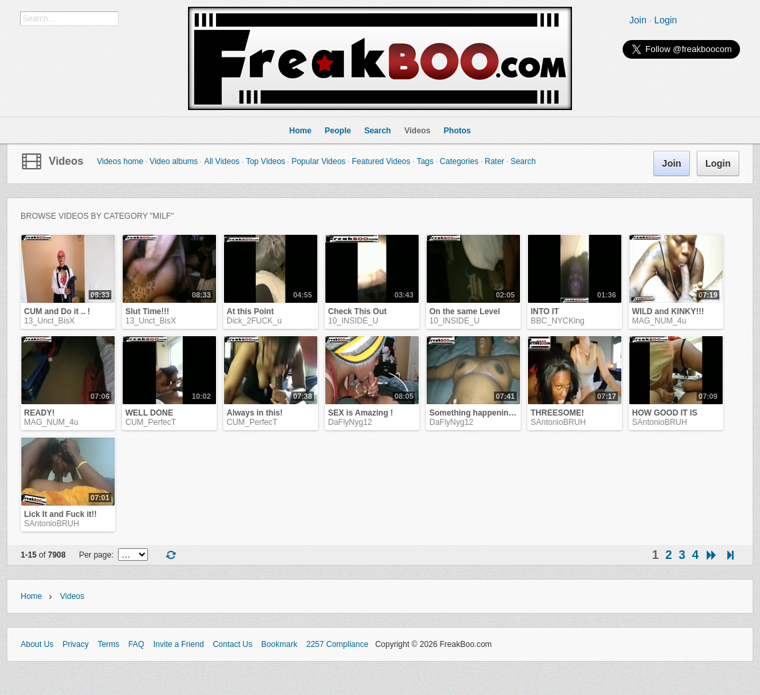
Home (31, 596)
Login (665, 20)
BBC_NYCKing (558, 320)
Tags (425, 161)
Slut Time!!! (147, 311)
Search (523, 161)
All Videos (221, 161)
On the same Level (464, 311)
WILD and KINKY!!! (668, 311)
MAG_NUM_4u (659, 320)
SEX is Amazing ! (360, 413)
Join (638, 20)
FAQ (136, 644)
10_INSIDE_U (353, 320)
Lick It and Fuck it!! (60, 514)
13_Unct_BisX (49, 320)
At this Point (250, 311)
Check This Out (357, 311)
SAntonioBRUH (558, 422)
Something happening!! (474, 413)
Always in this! (255, 413)
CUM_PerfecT (150, 422)
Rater (494, 161)
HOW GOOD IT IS (664, 413)
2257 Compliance (337, 644)
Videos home (120, 161)
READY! (39, 413)
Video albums (173, 161)
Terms (108, 644)
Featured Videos (381, 161)
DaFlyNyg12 (350, 422)
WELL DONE (149, 413)
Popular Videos (318, 161)
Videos (66, 161)
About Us (37, 644)
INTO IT (545, 311)
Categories (459, 161)
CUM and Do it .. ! (57, 311)
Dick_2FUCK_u (254, 320)
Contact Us (232, 644)
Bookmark (279, 644)
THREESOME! (557, 413)
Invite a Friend (178, 644)
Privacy (76, 644)
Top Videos (265, 161)
